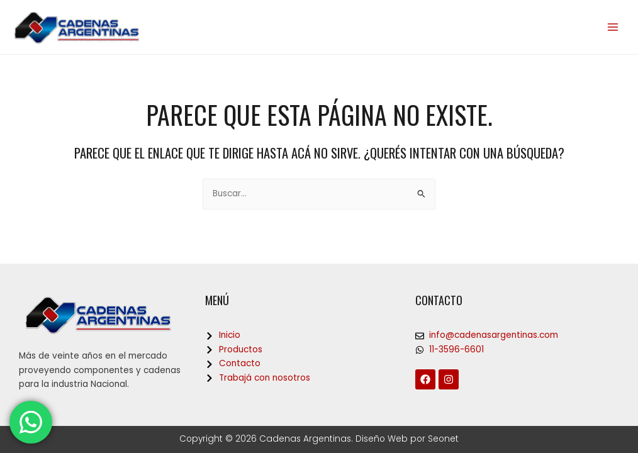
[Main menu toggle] (613, 27)
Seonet (443, 439)
